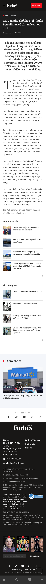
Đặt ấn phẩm (36, 5)
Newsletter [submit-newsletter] (35, 556)
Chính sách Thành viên (13, 509)
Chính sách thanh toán (13, 506)
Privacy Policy (16, 570)
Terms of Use (29, 570)
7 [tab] (32, 404)
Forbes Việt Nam (33, 440)
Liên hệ (28, 448)
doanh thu (31, 210)
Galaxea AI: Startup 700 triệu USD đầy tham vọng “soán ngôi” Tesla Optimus (27, 330)
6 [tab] (28, 404)
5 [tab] (25, 404)
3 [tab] (17, 404)
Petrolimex (22, 213)
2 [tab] (14, 404)
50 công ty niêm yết (16, 210)
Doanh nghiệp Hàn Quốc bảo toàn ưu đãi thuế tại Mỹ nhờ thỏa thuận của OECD (27, 266)
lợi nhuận (12, 213)
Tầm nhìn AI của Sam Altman (25, 304)
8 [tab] (35, 404)
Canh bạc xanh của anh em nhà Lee (27, 292)
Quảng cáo (30, 444)
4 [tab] (21, 404)
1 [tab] (10, 404)
